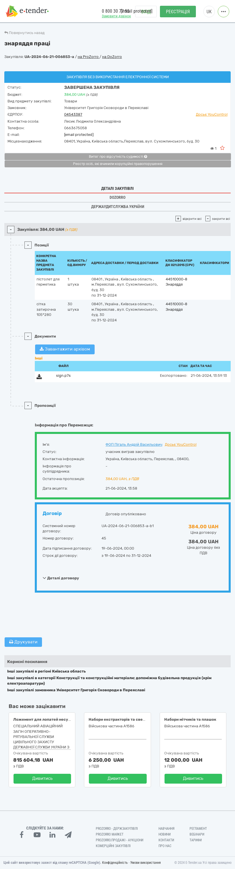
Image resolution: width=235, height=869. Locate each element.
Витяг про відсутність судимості (118, 157)
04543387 (73, 114)
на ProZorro (89, 57)
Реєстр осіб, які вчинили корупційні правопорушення (118, 164)
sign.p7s (63, 375)
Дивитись (42, 778)
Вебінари (197, 834)
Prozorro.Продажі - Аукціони (119, 840)
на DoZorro (112, 57)
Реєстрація (178, 11)
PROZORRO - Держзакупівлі (117, 829)
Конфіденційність (115, 863)
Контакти (166, 840)
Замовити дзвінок (116, 16)
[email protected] (78, 134)
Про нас (164, 846)
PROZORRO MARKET (109, 834)
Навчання (166, 829)
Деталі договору (61, 578)
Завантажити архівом (65, 349)
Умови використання (145, 863)
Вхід (146, 11)
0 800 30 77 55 (115, 11)
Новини (164, 834)
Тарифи (196, 840)
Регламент (198, 829)
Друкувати (23, 642)
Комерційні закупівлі (113, 846)
